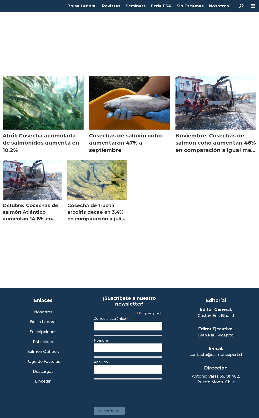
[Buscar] (241, 6)
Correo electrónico (111, 318)
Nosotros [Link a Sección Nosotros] (43, 312)
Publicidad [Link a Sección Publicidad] (43, 342)
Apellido (101, 362)
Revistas (111, 6)
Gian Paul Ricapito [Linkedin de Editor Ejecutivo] (216, 335)
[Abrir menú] (253, 6)
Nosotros (219, 6)
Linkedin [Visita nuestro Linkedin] (43, 381)
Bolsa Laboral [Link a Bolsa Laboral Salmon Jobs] (43, 322)
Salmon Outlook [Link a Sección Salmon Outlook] (43, 351)
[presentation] (130, 391)
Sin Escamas (190, 6)
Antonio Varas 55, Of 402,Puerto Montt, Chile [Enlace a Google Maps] (216, 379)
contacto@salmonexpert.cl (215, 354)
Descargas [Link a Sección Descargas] (43, 371)
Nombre (101, 340)
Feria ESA (161, 6)
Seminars (136, 6)
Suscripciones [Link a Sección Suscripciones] (43, 332)
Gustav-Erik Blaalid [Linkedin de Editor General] (216, 315)
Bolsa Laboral (82, 6)
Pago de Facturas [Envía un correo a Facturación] (43, 361)
